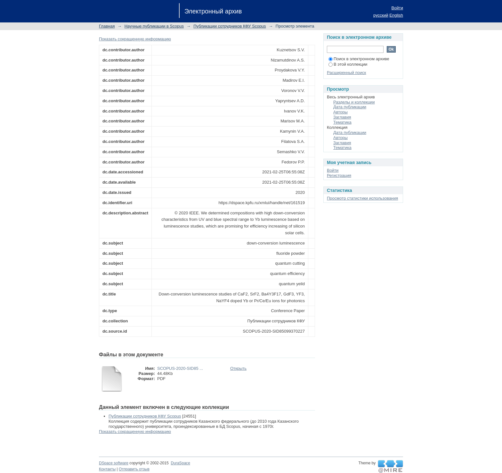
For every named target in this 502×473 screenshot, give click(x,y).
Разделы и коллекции (354, 102)
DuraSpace (180, 463)
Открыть (238, 368)
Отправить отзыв (134, 469)
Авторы (340, 112)
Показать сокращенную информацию (135, 39)
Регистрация (339, 175)
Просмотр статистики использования (362, 198)
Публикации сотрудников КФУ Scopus (229, 26)
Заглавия (342, 117)
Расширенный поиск (346, 72)
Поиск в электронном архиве (358, 58)
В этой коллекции (347, 64)
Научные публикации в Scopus (154, 26)
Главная (107, 26)
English (396, 15)
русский (380, 15)
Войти (397, 7)
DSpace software (113, 463)
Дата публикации (349, 106)
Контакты (107, 469)
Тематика (342, 122)
